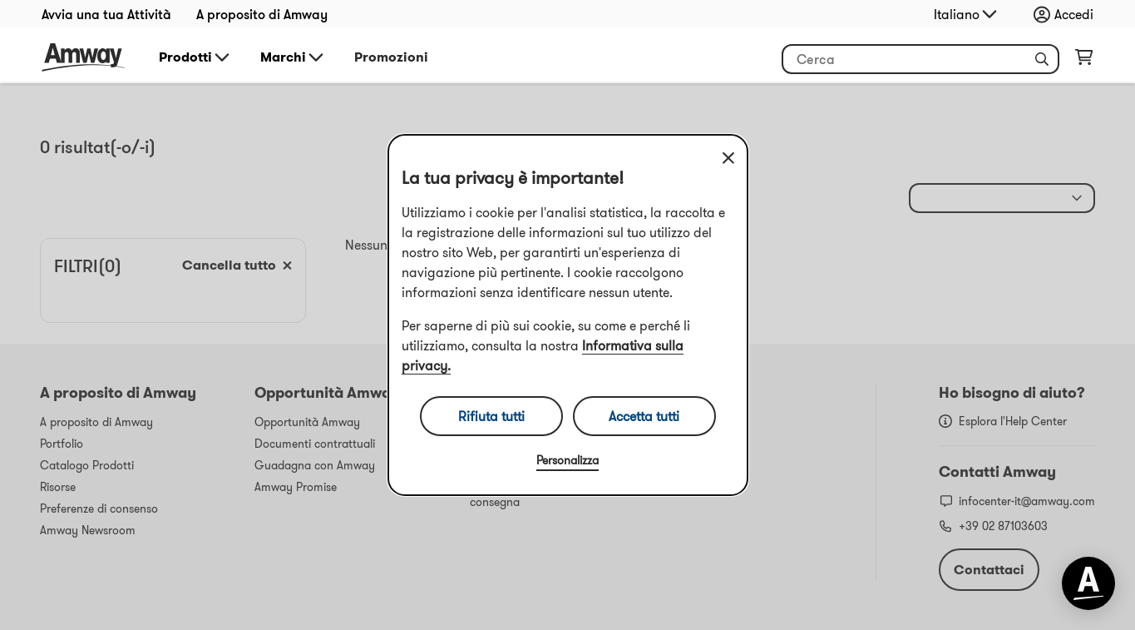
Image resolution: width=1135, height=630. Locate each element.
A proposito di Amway (262, 14)
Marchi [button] (293, 57)
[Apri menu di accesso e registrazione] (1068, 14)
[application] (1088, 583)
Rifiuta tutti (491, 416)
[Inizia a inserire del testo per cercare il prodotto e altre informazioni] (920, 59)
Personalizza (567, 460)
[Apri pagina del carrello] (1083, 60)
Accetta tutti (644, 416)
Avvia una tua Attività (106, 14)
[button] (1042, 59)
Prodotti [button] (195, 57)
